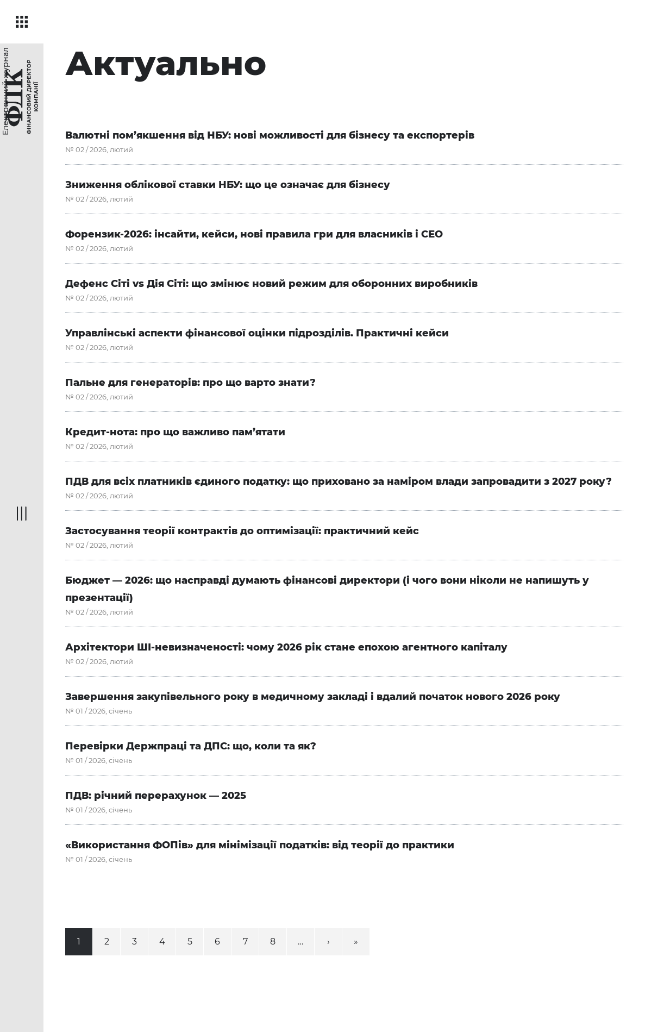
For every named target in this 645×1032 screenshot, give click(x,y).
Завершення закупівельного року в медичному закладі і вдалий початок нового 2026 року (312, 697)
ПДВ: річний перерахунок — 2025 (155, 796)
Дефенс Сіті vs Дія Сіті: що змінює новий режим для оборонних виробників (271, 284)
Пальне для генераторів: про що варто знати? (190, 383)
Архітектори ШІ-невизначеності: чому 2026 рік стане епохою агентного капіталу (286, 647)
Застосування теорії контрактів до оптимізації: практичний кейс (242, 531)
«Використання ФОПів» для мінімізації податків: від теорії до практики (259, 845)
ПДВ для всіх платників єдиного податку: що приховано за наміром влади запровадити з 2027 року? (338, 481)
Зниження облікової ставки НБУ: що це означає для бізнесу (227, 185)
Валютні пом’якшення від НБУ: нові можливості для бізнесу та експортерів (269, 135)
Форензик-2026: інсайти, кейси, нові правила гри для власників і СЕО (254, 234)
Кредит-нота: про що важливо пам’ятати (175, 432)
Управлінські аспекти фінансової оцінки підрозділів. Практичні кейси (257, 333)
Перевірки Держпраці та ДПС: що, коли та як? (190, 746)
